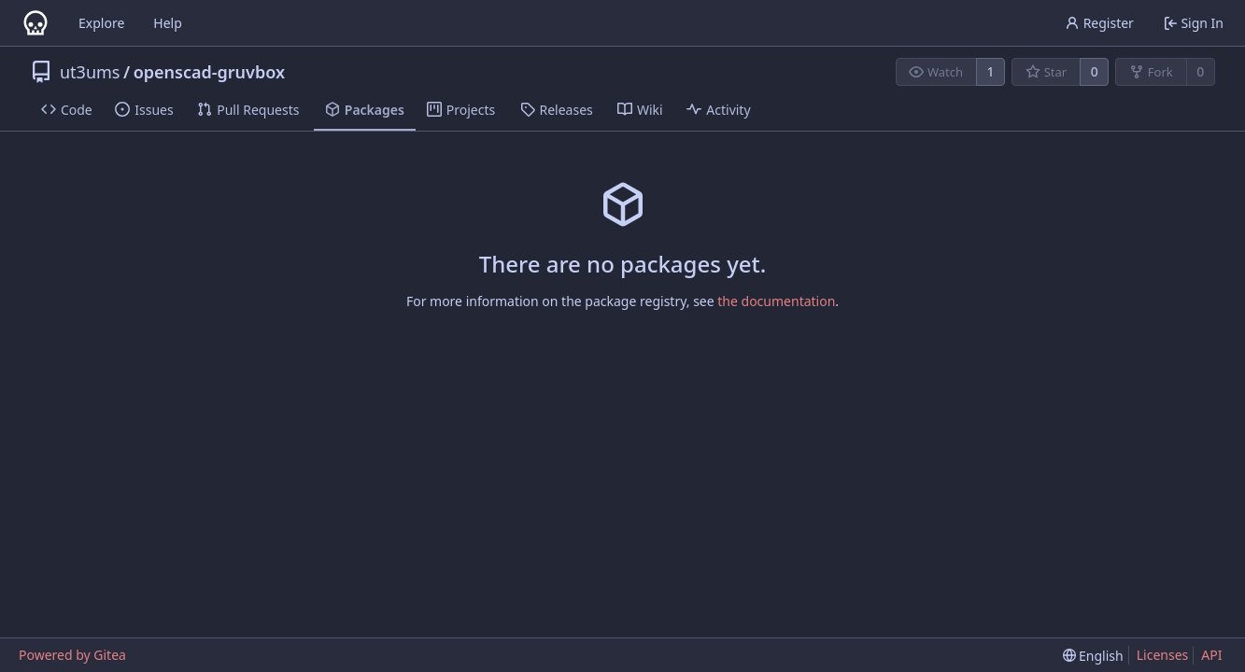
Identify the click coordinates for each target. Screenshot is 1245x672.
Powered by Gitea (72, 655)
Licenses (1163, 655)
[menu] (1093, 656)
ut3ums (90, 72)
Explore (101, 23)
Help (167, 23)
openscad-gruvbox (209, 72)
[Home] (35, 23)
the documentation (776, 301)
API (1211, 655)
